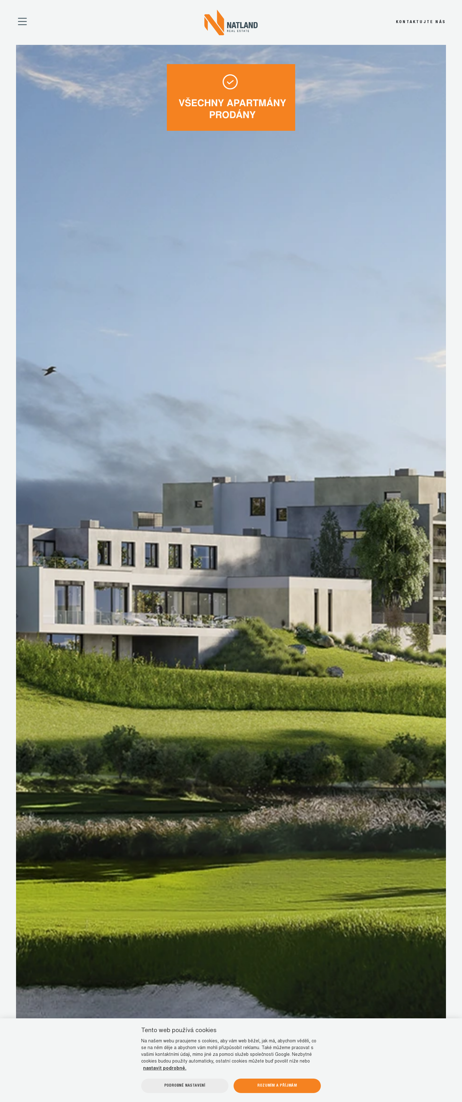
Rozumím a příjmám (277, 1086)
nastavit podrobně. (164, 1068)
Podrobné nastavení (184, 1086)
